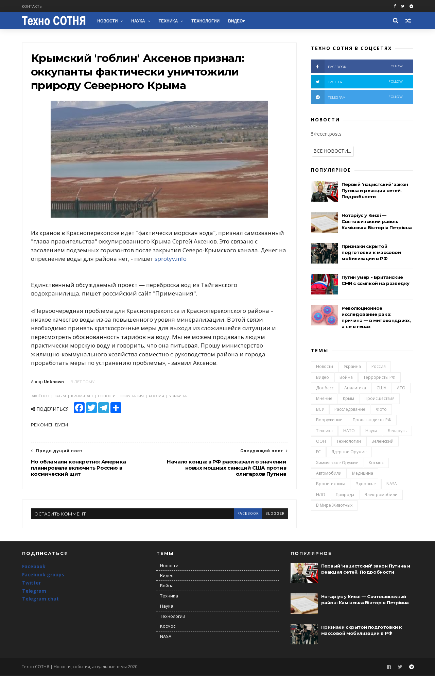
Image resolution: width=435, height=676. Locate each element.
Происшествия (380, 399)
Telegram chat (40, 599)
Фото (381, 409)
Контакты (32, 6)
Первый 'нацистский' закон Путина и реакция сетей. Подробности (375, 190)
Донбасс (325, 388)
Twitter (31, 583)
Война (346, 377)
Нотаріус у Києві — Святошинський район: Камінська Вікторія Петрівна (377, 221)
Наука (138, 21)
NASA (391, 484)
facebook (245, 514)
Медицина (362, 473)
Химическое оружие (337, 463)
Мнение (324, 399)
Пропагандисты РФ (372, 420)
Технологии (206, 21)
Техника (168, 21)
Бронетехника (330, 484)
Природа (345, 494)
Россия (378, 367)
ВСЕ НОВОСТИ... (332, 151)
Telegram (34, 591)
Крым (348, 399)
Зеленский (382, 441)
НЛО (320, 494)
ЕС (318, 452)
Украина (352, 367)
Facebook (34, 567)
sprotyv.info (179, 259)
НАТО (349, 431)
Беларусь (397, 431)
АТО (401, 388)
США (381, 388)
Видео (235, 21)
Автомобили (329, 473)
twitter (357, 81)
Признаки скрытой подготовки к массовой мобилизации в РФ (371, 252)
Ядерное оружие (349, 452)
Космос (376, 463)
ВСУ (320, 409)
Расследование (349, 409)
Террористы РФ (379, 377)
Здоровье (366, 484)
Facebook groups (43, 575)
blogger (272, 514)
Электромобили (381, 494)
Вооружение (329, 420)
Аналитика (355, 388)
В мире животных (334, 505)
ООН (321, 441)
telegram (357, 97)
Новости (108, 21)
